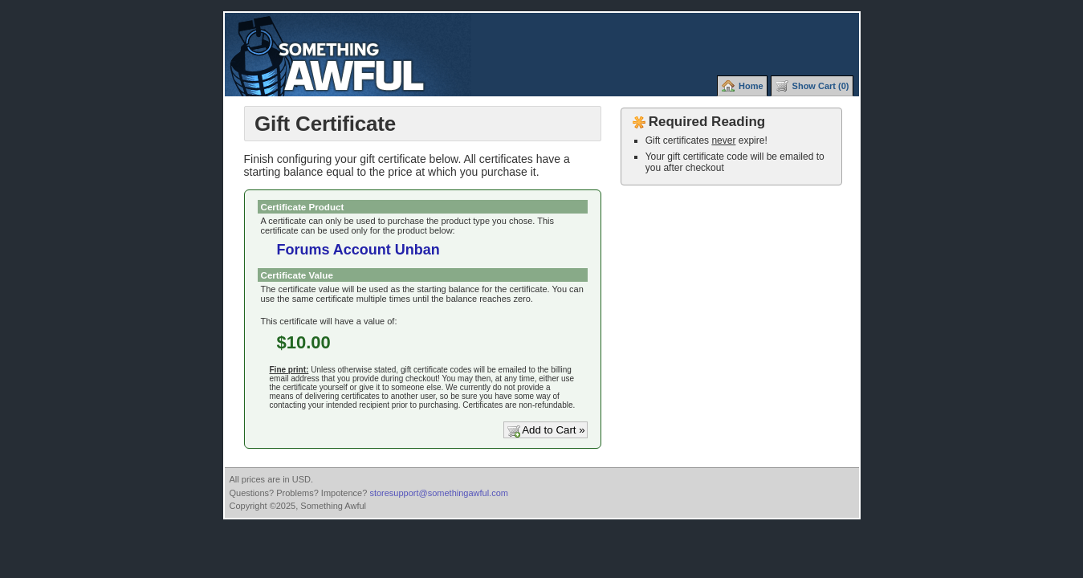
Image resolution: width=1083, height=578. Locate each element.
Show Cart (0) (820, 86)
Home (751, 86)
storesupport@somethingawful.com (438, 493)
